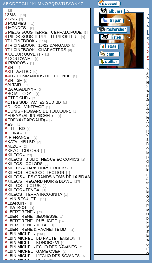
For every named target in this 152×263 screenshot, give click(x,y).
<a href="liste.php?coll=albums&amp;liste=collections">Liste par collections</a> (47, 130)
